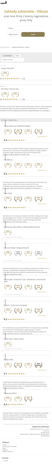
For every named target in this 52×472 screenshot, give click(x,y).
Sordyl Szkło (8, 359)
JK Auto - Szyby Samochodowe (15, 305)
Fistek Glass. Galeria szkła (14, 339)
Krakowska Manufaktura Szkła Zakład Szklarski (22, 227)
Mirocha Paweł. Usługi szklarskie (16, 248)
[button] (25, 136)
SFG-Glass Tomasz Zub (10, 89)
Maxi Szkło (8, 193)
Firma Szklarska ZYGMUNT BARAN (17, 126)
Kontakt (6, 461)
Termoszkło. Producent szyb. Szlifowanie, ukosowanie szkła (25, 280)
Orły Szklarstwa (4, 47)
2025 (17, 56)
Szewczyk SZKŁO (10, 393)
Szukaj (33, 34)
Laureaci (4, 445)
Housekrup (8, 160)
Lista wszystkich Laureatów (9, 446)
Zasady (4, 448)
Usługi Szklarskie (7, 68)
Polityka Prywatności (7, 451)
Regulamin (5, 450)
